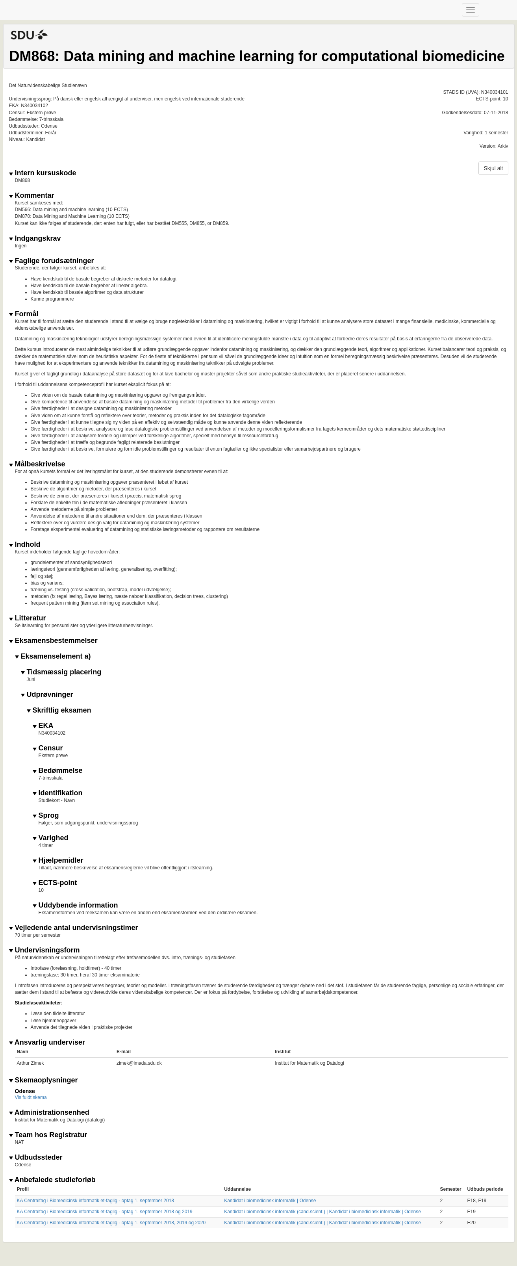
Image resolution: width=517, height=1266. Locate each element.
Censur (48, 748)
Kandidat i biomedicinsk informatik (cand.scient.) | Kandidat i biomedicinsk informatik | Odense (322, 1211)
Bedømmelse (58, 770)
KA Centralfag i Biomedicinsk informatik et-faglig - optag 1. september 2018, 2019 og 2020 (111, 1222)
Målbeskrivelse (37, 464)
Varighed (51, 838)
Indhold (25, 544)
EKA (43, 726)
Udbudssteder (36, 1157)
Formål (24, 314)
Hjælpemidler (58, 860)
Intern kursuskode (42, 173)
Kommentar (31, 195)
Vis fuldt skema (31, 1097)
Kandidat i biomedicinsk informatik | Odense (270, 1200)
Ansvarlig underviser (47, 1042)
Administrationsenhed (49, 1112)
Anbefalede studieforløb (52, 1180)
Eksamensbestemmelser (53, 640)
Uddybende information (75, 905)
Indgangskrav (35, 238)
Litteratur (27, 618)
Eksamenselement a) (53, 656)
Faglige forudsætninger (51, 261)
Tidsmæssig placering (61, 672)
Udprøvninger (47, 694)
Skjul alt (493, 168)
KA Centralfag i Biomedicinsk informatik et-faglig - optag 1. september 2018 (95, 1200)
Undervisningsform (44, 950)
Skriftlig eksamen (59, 710)
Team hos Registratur (48, 1135)
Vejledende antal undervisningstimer (73, 928)
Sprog (46, 815)
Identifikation (58, 793)
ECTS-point (55, 883)
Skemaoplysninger (43, 1080)
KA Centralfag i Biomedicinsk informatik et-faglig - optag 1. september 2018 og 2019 (105, 1211)
